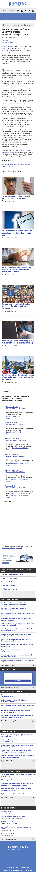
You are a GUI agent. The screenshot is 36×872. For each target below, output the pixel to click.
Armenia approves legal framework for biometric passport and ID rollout (16, 655)
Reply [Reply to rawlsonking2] (8, 497)
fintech (4, 166)
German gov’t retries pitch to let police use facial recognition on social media (16, 306)
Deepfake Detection (7, 582)
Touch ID (10, 166)
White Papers (17, 870)
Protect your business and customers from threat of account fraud (18, 775)
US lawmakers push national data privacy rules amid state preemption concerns (17, 661)
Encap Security (6, 46)
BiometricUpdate (12, 407)
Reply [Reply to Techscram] (8, 434)
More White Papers (7, 797)
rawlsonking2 (10, 486)
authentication (6, 164)
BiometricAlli (10, 454)
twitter (25, 10)
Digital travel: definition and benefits (12, 794)
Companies (28, 870)
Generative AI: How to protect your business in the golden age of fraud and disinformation (17, 784)
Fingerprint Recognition (8, 42)
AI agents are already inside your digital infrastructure (13, 650)
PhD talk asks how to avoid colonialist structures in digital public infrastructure (17, 756)
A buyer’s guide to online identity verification (15, 780)
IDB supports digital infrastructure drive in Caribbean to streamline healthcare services (16, 269)
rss (18, 10)
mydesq (6, 48)
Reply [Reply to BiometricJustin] (8, 450)
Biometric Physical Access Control (12, 575)
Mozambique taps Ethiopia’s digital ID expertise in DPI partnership (17, 735)
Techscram (9, 422)
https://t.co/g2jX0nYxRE (13, 432)
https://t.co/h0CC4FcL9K (20, 463)
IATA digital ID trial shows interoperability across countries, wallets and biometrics (16, 635)
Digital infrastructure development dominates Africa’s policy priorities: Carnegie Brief (16, 751)
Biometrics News (15, 40)
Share (7, 25)
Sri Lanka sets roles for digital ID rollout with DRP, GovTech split (17, 645)
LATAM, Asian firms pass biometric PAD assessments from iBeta (16, 197)
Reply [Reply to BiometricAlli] (8, 465)
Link (22, 25)
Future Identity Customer (18, 834)
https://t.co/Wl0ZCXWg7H (20, 495)
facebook (29, 10)
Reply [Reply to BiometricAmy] (8, 481)
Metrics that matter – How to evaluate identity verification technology (16, 789)
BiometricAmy (11, 470)
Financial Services (25, 40)
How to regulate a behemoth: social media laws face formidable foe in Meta (17, 233)
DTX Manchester (18, 812)
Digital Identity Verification (9, 578)
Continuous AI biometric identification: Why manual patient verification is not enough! (17, 716)
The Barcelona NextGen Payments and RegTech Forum (18, 828)
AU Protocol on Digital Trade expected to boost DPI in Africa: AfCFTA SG (17, 740)
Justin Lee (20, 37)
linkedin (21, 10)
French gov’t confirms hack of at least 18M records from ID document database (17, 640)
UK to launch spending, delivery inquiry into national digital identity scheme (17, 624)
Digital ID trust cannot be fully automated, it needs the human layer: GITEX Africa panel (17, 746)
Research (7, 870)
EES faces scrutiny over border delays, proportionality (13, 609)
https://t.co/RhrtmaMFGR (20, 479)
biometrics (15, 164)
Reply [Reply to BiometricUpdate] (8, 418)
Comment (29, 25)
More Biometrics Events (8, 839)
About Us (5, 10)
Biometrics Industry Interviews (11, 721)
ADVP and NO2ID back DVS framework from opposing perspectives (18, 614)
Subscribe (12, 10)
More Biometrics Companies (10, 688)
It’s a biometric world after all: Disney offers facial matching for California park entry (18, 377)
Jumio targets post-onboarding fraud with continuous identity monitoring (18, 342)
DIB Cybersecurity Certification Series (18, 817)
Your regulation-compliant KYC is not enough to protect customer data (16, 711)
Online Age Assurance (8, 585)
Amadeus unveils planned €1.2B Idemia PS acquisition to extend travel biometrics (14, 603)
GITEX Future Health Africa (18, 822)
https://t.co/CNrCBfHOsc (20, 448)
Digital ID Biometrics (7, 761)
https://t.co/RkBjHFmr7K (14, 416)
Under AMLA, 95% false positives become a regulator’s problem (14, 701)
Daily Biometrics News (8, 665)
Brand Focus (25, 867)
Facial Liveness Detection (9, 589)
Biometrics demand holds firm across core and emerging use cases (16, 619)
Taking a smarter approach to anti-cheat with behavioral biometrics (15, 695)
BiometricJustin (11, 438)
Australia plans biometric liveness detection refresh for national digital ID (17, 629)
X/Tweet (15, 25)
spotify (33, 10)
